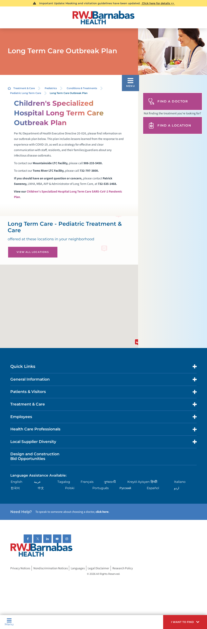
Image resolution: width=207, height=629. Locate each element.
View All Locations (33, 251)
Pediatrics (51, 88)
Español (153, 488)
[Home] (103, 17)
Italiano (180, 482)
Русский (125, 488)
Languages (78, 568)
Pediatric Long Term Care (25, 93)
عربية (37, 482)
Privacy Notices (20, 568)
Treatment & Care (24, 88)
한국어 (15, 488)
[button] (185, 622)
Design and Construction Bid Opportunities (34, 456)
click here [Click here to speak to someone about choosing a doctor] (102, 512)
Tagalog (63, 482)
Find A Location (169, 125)
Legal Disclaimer (98, 568)
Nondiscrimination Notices (50, 568)
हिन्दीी (154, 482)
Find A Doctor (168, 101)
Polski (69, 488)
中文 (41, 488)
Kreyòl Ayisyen (138, 482)
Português (100, 488)
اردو (176, 488)
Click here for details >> (158, 3)
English (16, 482)
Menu (9, 622)
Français (87, 482)
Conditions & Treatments (82, 88)
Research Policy (122, 568)
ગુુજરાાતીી (110, 482)
